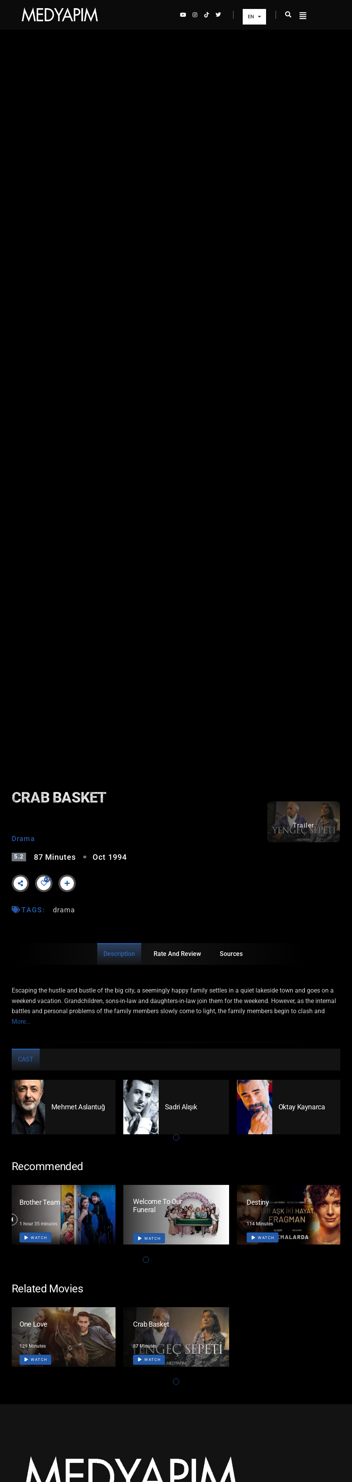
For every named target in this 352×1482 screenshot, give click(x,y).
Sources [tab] (231, 953)
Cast (25, 1059)
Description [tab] (119, 953)
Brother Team (39, 1202)
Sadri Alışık (181, 1107)
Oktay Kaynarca (301, 1107)
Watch (36, 1238)
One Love (33, 1324)
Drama (23, 838)
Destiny (258, 1202)
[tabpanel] (62, 1107)
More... (21, 1021)
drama (64, 910)
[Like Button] (44, 883)
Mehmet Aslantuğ (78, 1107)
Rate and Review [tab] (177, 953)
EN (254, 16)
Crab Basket (151, 1324)
